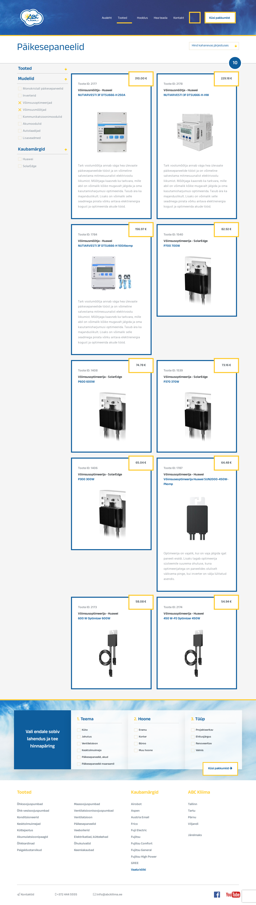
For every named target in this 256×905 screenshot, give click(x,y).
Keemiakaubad (84, 850)
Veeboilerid (82, 830)
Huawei (28, 159)
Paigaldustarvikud (29, 850)
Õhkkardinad (26, 844)
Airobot (136, 804)
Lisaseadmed (32, 137)
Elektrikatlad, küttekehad (91, 837)
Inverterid (29, 95)
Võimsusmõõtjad (34, 109)
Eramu (143, 729)
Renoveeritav (204, 742)
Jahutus (87, 736)
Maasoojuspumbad (87, 804)
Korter (143, 736)
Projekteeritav (204, 729)
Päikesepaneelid (50, 48)
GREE (135, 863)
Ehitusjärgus (203, 736)
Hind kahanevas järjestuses (210, 46)
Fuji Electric (139, 830)
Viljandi (193, 824)
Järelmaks (195, 835)
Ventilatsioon (90, 742)
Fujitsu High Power (144, 857)
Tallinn (192, 804)
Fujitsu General (141, 850)
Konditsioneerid (28, 817)
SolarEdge (29, 166)
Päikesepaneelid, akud (95, 756)
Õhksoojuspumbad (30, 804)
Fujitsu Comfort (141, 844)
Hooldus (142, 18)
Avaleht (107, 18)
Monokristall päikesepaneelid (43, 88)
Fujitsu (135, 837)
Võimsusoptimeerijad (37, 102)
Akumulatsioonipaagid (32, 837)
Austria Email (140, 817)
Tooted (122, 18)
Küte (85, 729)
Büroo (142, 742)
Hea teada (160, 18)
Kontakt (178, 18)
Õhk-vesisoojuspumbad (33, 811)
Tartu (191, 811)
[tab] (42, 68)
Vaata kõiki (138, 870)
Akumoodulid (32, 123)
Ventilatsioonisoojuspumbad (94, 811)
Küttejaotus (25, 830)
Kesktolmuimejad (29, 824)
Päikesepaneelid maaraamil (98, 763)
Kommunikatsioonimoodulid (42, 116)
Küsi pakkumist (219, 18)
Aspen (135, 811)
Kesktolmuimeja (91, 749)
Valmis (199, 749)
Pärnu (192, 817)
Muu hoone (146, 749)
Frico (134, 824)
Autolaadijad (31, 130)
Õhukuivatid (82, 844)
